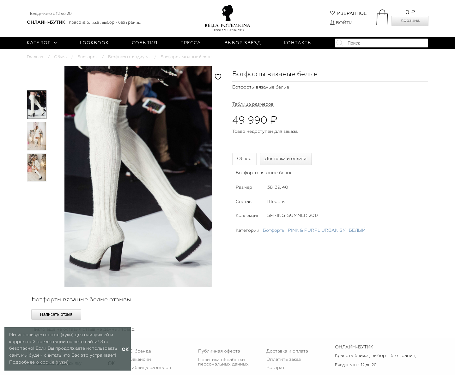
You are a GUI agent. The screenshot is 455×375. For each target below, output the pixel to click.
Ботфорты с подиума (129, 57)
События (144, 43)
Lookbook (94, 43)
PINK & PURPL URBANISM (317, 230)
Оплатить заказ (283, 359)
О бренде (140, 351)
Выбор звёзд (242, 43)
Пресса (190, 43)
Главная (35, 57)
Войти (341, 23)
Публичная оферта (219, 351)
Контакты (298, 43)
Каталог (42, 43)
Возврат (275, 368)
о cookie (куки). (53, 362)
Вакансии (140, 359)
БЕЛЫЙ (357, 230)
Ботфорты (87, 57)
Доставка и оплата (285, 159)
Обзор (244, 159)
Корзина (410, 20)
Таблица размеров (150, 368)
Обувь (60, 57)
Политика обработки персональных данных (223, 362)
